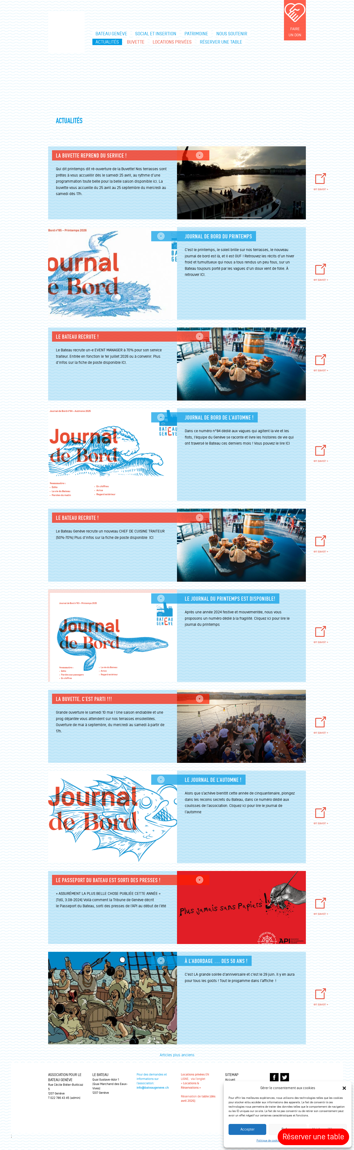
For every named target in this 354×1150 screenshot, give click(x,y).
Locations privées (172, 42)
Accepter (247, 1129)
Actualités (107, 42)
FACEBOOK (274, 1077)
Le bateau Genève (66, 31)
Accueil (230, 1079)
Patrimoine (196, 34)
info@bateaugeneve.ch (153, 1088)
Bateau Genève (111, 34)
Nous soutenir (231, 34)
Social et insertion (155, 34)
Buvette (135, 42)
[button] (344, 1088)
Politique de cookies (269, 1140)
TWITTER (285, 1077)
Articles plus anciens (177, 1055)
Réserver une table (221, 42)
